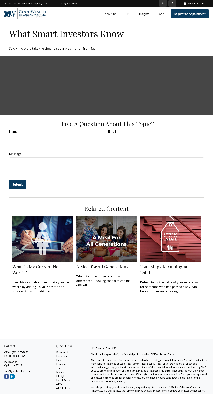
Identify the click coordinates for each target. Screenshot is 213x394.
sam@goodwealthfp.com (17, 371)
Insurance (61, 364)
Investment (62, 356)
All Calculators (63, 388)
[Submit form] (17, 184)
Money (60, 372)
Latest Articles (64, 380)
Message (15, 154)
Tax (58, 368)
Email (112, 131)
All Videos (61, 384)
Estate (59, 360)
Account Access (194, 3)
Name (13, 131)
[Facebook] (172, 3)
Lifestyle (60, 376)
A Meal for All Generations (102, 267)
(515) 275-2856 (66, 3)
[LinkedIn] (163, 3)
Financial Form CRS (106, 348)
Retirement (62, 352)
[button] (110, 13)
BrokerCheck (167, 354)
